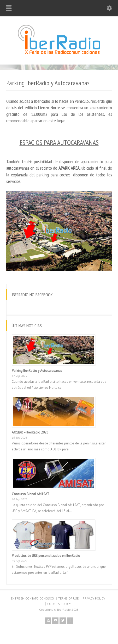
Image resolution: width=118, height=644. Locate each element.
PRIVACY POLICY (94, 598)
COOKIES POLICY (59, 604)
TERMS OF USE (68, 598)
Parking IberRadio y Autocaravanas (37, 370)
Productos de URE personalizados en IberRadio (46, 555)
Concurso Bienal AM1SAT (30, 494)
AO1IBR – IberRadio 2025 (30, 432)
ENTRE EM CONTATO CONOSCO (32, 598)
